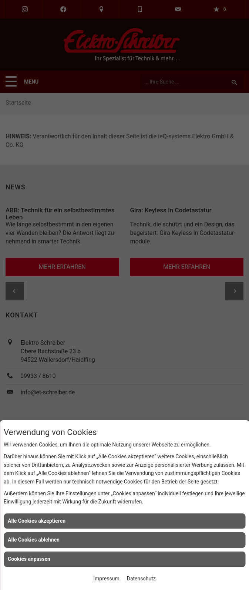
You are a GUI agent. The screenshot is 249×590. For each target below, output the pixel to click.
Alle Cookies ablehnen (34, 540)
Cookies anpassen (29, 559)
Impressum (106, 578)
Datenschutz (141, 578)
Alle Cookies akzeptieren (36, 521)
